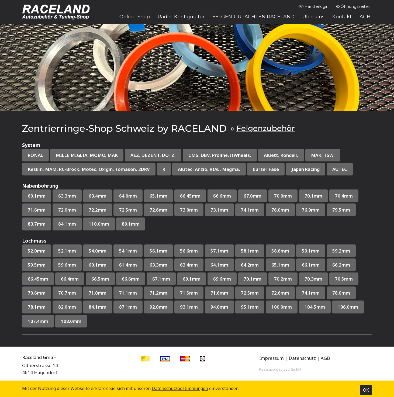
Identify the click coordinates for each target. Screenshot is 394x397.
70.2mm (283, 279)
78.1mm (37, 307)
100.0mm (281, 307)
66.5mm (100, 279)
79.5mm (341, 210)
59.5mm (37, 265)
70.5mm (344, 279)
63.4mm (97, 196)
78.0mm (341, 293)
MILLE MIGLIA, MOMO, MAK (87, 155)
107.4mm (38, 321)
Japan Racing (306, 169)
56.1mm (158, 251)
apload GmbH (290, 369)
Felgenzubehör (265, 128)
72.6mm (158, 210)
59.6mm (67, 265)
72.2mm (97, 210)
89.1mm (131, 224)
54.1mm (128, 251)
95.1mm (250, 307)
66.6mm (222, 196)
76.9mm (311, 210)
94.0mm (219, 307)
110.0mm (99, 224)
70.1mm (313, 196)
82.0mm (67, 307)
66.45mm (190, 196)
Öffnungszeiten (353, 6)
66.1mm (311, 265)
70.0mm (283, 196)
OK (366, 390)
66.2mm (341, 265)
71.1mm (128, 293)
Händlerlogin (314, 6)
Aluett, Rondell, (281, 155)
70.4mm (344, 196)
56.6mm (189, 251)
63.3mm (67, 196)
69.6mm (222, 279)
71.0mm (97, 293)
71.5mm (189, 293)
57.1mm (219, 251)
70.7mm (67, 293)
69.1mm (192, 279)
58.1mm (250, 251)
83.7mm (37, 224)
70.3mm (313, 279)
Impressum (271, 358)
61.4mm (128, 265)
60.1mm (37, 196)
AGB (325, 358)
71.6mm (37, 210)
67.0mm (252, 196)
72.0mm (67, 210)
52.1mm (67, 251)
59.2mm (341, 251)
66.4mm (70, 279)
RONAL (35, 155)
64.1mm (219, 265)
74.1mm (250, 210)
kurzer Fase (266, 169)
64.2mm (250, 265)
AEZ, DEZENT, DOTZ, (153, 155)
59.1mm (311, 251)
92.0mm (158, 307)
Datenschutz (302, 358)
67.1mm (161, 279)
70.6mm (37, 293)
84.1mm (67, 224)
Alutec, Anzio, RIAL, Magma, (209, 169)
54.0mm (97, 251)
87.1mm (128, 307)
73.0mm (189, 210)
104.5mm (315, 307)
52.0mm (37, 251)
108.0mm (71, 321)
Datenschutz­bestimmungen (180, 388)
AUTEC (339, 169)
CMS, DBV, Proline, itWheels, (219, 155)
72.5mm (128, 210)
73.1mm (219, 210)
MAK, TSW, (323, 155)
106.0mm (348, 307)
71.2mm (158, 293)
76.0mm (280, 210)
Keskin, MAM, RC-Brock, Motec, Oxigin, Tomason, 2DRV (89, 169)
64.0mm (128, 196)
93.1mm (189, 307)
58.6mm (280, 251)
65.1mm (158, 196)
